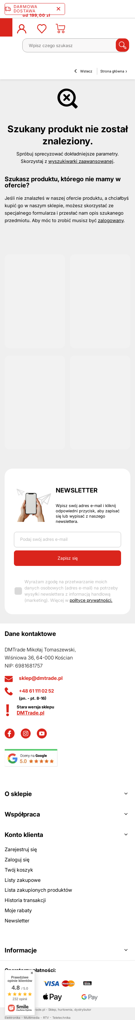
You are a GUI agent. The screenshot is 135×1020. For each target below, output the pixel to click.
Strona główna (112, 71)
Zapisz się (68, 558)
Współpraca (22, 814)
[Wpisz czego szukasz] (75, 45)
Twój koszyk (19, 870)
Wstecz (83, 71)
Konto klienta (24, 834)
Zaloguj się (17, 859)
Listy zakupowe (23, 880)
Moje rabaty (18, 910)
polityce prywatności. (91, 600)
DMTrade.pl (30, 713)
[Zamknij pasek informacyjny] (58, 9)
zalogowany (111, 220)
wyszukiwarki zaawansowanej (80, 161)
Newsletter (77, 490)
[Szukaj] (122, 45)
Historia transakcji (25, 900)
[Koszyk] (60, 30)
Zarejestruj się (21, 849)
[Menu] (11, 47)
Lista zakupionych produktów (38, 890)
